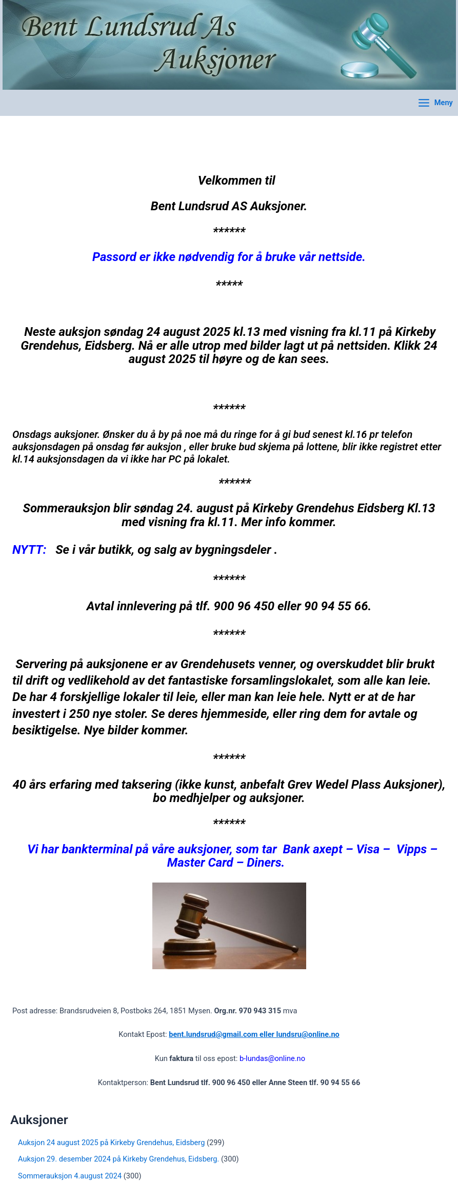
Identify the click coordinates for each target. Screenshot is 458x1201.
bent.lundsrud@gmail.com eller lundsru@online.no (254, 1034)
